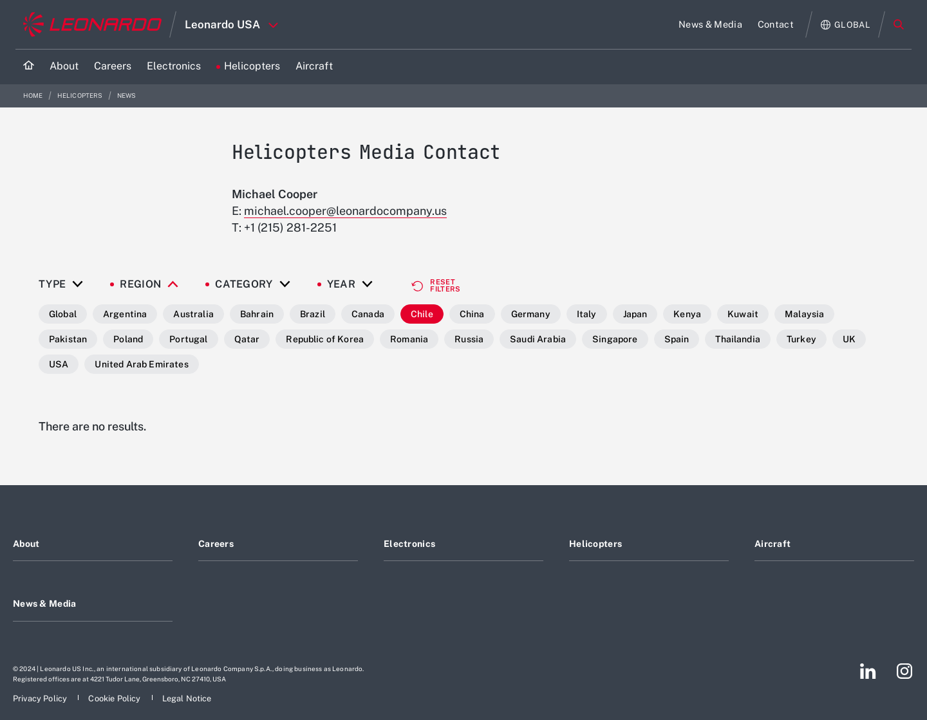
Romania (409, 339)
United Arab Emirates (141, 364)
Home (33, 95)
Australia (193, 314)
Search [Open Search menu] (899, 24)
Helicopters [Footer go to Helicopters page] (595, 544)
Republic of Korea (325, 339)
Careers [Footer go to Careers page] (216, 544)
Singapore (614, 339)
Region (140, 284)
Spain (676, 339)
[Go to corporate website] (92, 24)
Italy (587, 314)
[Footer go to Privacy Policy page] (41, 698)
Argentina (125, 314)
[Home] (28, 66)
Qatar (247, 339)
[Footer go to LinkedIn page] (868, 671)
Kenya (687, 314)
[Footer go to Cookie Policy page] (115, 698)
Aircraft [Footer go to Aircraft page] (772, 544)
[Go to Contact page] (776, 24)
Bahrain (257, 314)
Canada (367, 314)
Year (341, 284)
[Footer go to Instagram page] (904, 671)
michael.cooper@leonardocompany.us (345, 210)
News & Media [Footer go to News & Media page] (44, 603)
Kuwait (742, 314)
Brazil (312, 314)
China (472, 314)
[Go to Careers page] (112, 66)
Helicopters (80, 95)
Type (52, 284)
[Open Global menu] (845, 25)
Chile (422, 314)
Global (63, 314)
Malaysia (804, 314)
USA (58, 364)
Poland (128, 339)
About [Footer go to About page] (26, 544)
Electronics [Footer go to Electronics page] (409, 544)
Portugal (188, 339)
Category (244, 284)
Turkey (801, 339)
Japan (635, 314)
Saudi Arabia (538, 339)
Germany (530, 314)
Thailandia (737, 339)
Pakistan (68, 339)
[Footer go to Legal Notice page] (187, 698)
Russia (468, 339)
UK (849, 339)
